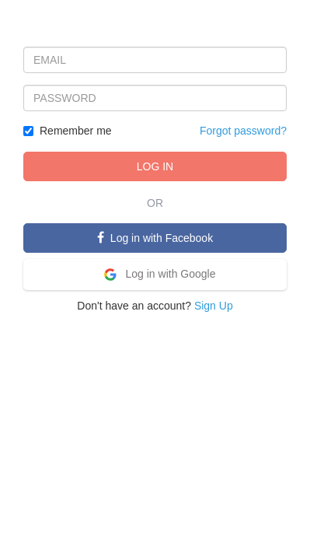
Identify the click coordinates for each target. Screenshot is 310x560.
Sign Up (213, 305)
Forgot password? (243, 130)
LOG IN (155, 166)
